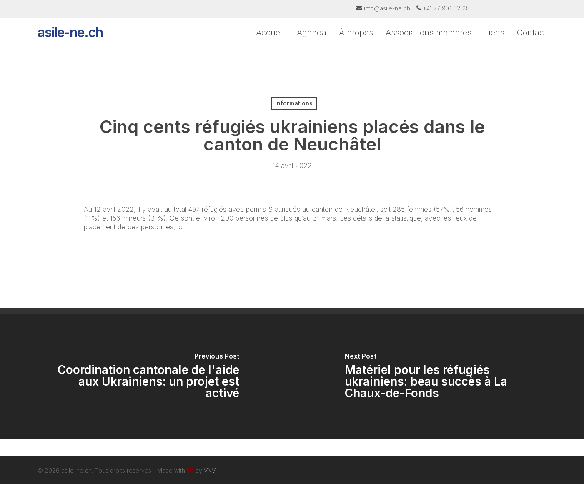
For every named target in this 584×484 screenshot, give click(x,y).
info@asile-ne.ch (387, 8)
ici (179, 227)
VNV (210, 470)
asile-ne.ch (70, 42)
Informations (294, 103)
